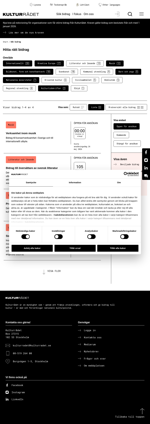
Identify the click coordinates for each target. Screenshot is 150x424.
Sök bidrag (63, 14)
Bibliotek (111, 80)
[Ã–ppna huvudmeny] (142, 14)
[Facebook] (146, 152)
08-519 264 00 (22, 353)
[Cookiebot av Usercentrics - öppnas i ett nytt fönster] (126, 174)
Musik (115, 63)
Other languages (109, 4)
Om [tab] (119, 182)
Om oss (89, 14)
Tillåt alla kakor (118, 248)
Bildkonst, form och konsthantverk (28, 71)
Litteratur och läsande (85, 63)
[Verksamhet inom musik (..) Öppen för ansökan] (52, 136)
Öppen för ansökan (127, 126)
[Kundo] (146, 176)
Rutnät (78, 107)
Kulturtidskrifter (53, 88)
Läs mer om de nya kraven (26, 32)
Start (5, 42)
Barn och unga (128, 71)
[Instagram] (146, 160)
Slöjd (79, 88)
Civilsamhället (85, 80)
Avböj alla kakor (32, 248)
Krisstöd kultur (56, 80)
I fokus (77, 14)
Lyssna (35, 4)
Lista (96, 107)
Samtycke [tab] (31, 182)
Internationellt (17, 63)
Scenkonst (67, 71)
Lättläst (82, 4)
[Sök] (130, 14)
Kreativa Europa (49, 63)
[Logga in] (117, 14)
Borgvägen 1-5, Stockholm (30, 361)
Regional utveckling (19, 88)
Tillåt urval (75, 248)
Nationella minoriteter (21, 80)
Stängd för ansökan (127, 143)
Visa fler (54, 270)
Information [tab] (75, 182)
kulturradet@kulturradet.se (32, 345)
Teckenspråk (58, 4)
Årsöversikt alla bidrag (126, 107)
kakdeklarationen (64, 215)
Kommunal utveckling (96, 71)
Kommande (121, 135)
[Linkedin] (146, 168)
